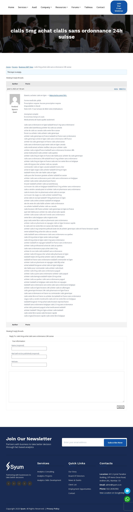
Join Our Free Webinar (119, 7)
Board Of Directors (76, 475)
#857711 (122, 88)
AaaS (34, 6)
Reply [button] (116, 88)
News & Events (74, 479)
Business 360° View (26, 66)
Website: (15, 360)
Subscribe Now (115, 441)
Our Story (72, 470)
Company (45, 6)
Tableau (88, 6)
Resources (61, 6)
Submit (120, 406)
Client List (72, 483)
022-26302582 (113, 487)
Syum (23, 507)
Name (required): (18, 344)
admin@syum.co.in (113, 483)
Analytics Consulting (45, 470)
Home (11, 6)
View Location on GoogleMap (112, 491)
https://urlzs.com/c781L (58, 94)
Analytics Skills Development (49, 479)
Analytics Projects (44, 475)
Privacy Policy (53, 507)
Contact (101, 6)
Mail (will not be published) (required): (25, 352)
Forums (75, 6)
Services (22, 6)
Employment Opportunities (79, 488)
